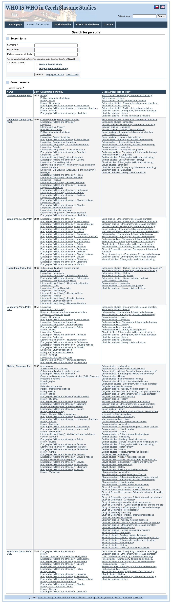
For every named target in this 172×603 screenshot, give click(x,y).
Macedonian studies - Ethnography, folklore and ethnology (130, 231)
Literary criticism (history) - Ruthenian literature (63, 339)
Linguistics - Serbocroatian (53, 197)
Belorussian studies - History (116, 105)
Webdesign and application (108, 597)
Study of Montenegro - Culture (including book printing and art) (132, 505)
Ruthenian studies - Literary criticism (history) (124, 329)
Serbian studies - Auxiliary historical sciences (124, 439)
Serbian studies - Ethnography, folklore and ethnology (128, 157)
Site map (138, 597)
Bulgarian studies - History (115, 399)
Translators (46, 134)
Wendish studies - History (114, 545)
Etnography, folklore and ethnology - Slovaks (62, 205)
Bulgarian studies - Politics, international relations (126, 401)
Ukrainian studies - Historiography (118, 527)
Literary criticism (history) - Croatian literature (62, 149)
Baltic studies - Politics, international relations (124, 100)
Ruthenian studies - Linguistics (117, 154)
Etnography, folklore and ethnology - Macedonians (65, 239)
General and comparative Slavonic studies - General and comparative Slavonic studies (130, 412)
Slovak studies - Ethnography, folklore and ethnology (128, 162)
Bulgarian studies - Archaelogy (117, 386)
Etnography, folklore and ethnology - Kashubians (64, 234)
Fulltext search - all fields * (20, 54)
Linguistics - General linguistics (55, 162)
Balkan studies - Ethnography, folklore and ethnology (128, 373)
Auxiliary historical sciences (54, 368)
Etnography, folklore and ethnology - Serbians (62, 195)
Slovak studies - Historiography (117, 464)
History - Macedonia (50, 424)
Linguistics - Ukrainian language (56, 210)
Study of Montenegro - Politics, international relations (128, 515)
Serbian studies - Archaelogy (116, 436)
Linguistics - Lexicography (53, 290)
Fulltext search (125, 16)
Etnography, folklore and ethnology (57, 122)
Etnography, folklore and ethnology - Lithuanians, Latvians (69, 108)
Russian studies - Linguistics (116, 147)
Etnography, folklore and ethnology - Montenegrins (65, 241)
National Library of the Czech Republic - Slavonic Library (66, 597)
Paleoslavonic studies (51, 129)
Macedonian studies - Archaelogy (118, 416)
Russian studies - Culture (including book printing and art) (130, 426)
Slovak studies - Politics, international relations (125, 469)
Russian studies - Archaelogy (116, 424)
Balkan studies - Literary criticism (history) (122, 378)
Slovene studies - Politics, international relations (125, 484)
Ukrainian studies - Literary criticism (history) (124, 172)
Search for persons (38, 24)
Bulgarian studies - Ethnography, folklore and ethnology (129, 224)
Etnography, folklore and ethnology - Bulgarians (63, 226)
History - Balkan (48, 391)
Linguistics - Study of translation (56, 207)
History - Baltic (47, 100)
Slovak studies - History (113, 467)
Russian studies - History (114, 317)
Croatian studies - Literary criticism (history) (123, 129)
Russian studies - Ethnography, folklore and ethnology (128, 144)
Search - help (72, 74)
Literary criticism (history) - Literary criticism (61, 293)
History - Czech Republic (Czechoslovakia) (61, 406)
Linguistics (45, 124)
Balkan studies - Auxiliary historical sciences (123, 368)
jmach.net (127, 597)
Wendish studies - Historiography (118, 542)
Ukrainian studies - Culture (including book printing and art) (131, 522)
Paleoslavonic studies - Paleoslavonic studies (124, 421)
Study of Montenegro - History (116, 512)
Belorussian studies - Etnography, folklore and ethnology (129, 103)
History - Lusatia (48, 421)
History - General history (52, 411)
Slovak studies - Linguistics (115, 165)
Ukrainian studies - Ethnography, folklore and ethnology (129, 110)
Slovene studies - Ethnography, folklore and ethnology (128, 246)
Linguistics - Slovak (50, 202)
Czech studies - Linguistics (115, 134)
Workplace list (62, 24)
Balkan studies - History (113, 376)
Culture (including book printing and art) (59, 119)
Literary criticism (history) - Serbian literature (62, 192)
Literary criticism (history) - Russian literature (62, 182)
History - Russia (48, 329)
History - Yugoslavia (50, 472)
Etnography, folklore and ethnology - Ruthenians (64, 190)
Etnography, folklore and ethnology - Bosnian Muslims (67, 224)
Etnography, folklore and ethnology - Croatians (63, 152)
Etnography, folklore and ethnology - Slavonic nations (66, 200)
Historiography (47, 381)
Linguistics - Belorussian (52, 273)
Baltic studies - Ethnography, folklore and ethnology (127, 95)
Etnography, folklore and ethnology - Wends (62, 264)
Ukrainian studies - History (115, 113)
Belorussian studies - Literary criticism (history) (125, 278)
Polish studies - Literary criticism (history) (122, 142)
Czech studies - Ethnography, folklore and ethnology (127, 132)
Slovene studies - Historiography (118, 482)
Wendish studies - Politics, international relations (125, 547)
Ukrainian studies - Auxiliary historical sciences (125, 520)
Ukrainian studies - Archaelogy (117, 517)
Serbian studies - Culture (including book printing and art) (130, 441)
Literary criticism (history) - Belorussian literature (64, 275)
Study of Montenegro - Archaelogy (119, 499)
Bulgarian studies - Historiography (118, 396)
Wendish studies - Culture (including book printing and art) (130, 537)
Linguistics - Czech (49, 154)
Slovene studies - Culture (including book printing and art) (130, 477)
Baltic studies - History (113, 98)
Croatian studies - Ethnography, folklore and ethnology (128, 124)
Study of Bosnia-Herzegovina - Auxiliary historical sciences (131, 489)
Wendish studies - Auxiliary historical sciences (124, 535)
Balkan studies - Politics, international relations (125, 381)
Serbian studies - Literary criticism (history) (123, 159)
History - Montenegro (50, 431)
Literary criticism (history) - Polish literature (61, 177)
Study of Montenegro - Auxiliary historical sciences (127, 502)
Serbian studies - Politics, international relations (125, 452)
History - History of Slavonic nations (58, 414)
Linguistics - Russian (50, 180)
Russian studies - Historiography (118, 429)
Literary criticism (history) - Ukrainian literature (63, 212)
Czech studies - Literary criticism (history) (122, 137)
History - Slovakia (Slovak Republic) (58, 459)
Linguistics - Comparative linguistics (58, 142)
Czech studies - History (113, 409)
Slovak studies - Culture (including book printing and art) (129, 459)
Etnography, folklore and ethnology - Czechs (62, 159)
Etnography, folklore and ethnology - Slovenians (64, 259)
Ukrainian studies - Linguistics (116, 170)
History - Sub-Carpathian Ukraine (56, 352)
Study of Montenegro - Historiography (120, 510)
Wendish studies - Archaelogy (116, 532)
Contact (108, 24)
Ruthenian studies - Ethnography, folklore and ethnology (129, 152)
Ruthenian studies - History (115, 324)
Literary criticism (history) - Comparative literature (64, 144)
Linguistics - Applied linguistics (55, 137)
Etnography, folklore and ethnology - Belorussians (65, 105)
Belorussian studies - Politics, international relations (127, 108)
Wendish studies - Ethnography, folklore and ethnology (129, 259)
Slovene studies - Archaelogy (116, 472)
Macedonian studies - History (116, 419)
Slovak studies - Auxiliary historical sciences (123, 457)
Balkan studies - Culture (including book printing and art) (129, 371)
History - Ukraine (48, 110)
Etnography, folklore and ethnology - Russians (63, 185)
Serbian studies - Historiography (118, 447)
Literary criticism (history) (52, 127)
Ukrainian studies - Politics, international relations (126, 115)
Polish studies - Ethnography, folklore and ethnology (127, 139)
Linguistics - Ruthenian (51, 187)
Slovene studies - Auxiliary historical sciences (124, 474)
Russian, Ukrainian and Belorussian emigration (63, 312)
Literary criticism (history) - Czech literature (61, 157)
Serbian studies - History (114, 449)
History (43, 95)
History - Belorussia (50, 103)
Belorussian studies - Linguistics (118, 122)
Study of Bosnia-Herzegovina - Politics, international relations (132, 497)
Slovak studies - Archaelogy (115, 454)
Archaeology (46, 366)
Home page (15, 24)
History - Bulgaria (49, 399)
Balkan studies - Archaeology (116, 366)
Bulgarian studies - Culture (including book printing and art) (131, 391)
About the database (87, 24)
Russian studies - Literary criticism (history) (123, 149)
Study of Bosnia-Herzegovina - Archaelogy (123, 487)
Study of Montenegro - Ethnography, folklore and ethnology (131, 254)
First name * (13, 49)
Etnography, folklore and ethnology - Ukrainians (63, 113)
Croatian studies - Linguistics (116, 127)
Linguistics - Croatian (50, 147)
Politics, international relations (55, 98)
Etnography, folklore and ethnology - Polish (61, 175)
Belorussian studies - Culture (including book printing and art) (132, 268)
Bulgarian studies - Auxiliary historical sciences (125, 389)
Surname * (12, 45)
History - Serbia (48, 452)
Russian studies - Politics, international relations (125, 434)
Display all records (55, 74)
